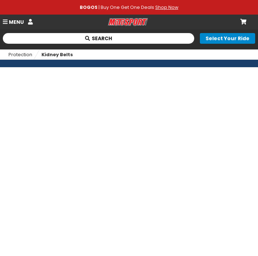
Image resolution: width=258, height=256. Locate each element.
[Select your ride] (227, 38)
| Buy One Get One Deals (129, 7)
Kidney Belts (57, 54)
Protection (20, 54)
